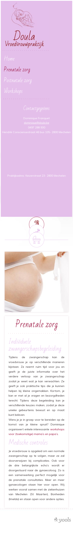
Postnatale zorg (18, 81)
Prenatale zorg (17, 70)
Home (9, 59)
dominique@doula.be (36, 122)
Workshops (13, 91)
